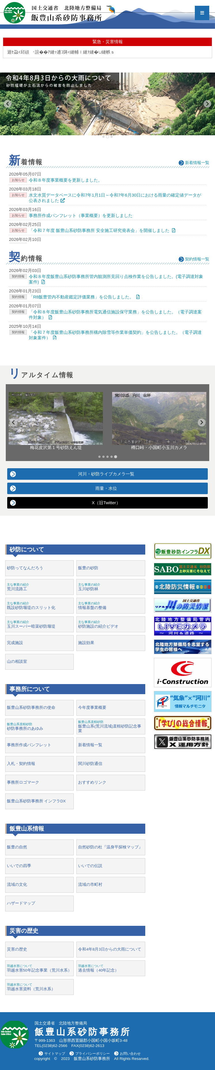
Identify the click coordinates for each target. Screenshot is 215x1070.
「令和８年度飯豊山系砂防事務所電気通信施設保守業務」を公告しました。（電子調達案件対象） (115, 314)
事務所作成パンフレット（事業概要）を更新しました (81, 215)
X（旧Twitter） (106, 502)
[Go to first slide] (201, 423)
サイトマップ (54, 1054)
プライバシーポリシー (92, 1054)
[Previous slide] (8, 104)
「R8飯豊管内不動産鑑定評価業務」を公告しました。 (81, 296)
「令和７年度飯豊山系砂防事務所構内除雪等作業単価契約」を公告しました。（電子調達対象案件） (115, 335)
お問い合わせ (130, 1054)
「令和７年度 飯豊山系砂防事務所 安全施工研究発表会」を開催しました (99, 230)
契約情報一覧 (197, 259)
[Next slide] (207, 104)
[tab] (103, 137)
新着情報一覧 (197, 162)
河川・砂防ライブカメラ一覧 (106, 473)
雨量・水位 (106, 488)
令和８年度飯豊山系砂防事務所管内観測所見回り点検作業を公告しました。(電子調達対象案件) (116, 279)
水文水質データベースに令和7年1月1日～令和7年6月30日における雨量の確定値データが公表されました (115, 198)
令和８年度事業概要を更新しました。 (65, 180)
